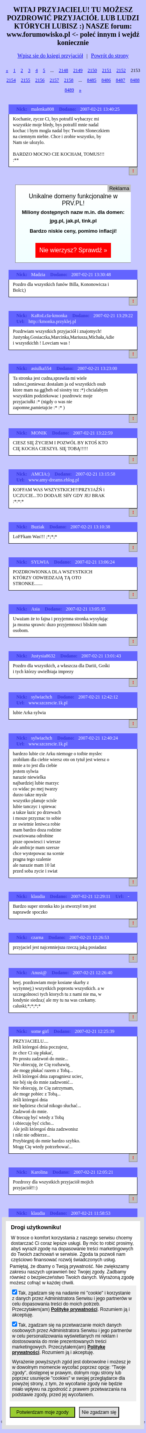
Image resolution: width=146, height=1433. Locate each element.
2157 (54, 80)
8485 (92, 80)
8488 (135, 80)
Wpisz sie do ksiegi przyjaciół (50, 56)
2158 (69, 80)
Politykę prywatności (74, 1309)
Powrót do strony (109, 56)
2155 (25, 80)
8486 (106, 80)
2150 (92, 70)
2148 (63, 70)
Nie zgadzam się (99, 1412)
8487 (120, 80)
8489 (69, 90)
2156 (40, 80)
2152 (121, 70)
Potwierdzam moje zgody (42, 1412)
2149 (78, 70)
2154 (11, 80)
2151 (106, 70)
